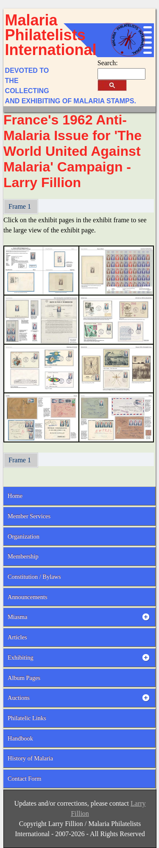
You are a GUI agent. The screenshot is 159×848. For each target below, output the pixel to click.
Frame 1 (20, 206)
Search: (108, 62)
